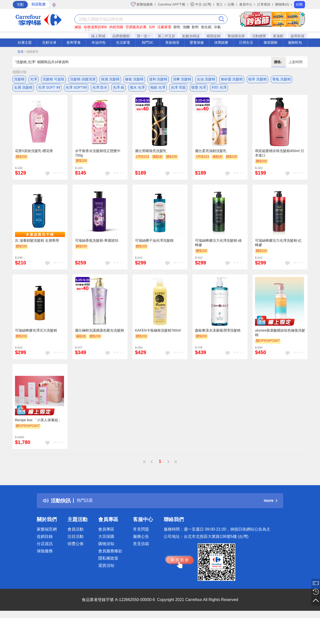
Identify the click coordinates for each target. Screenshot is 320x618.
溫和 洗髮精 (158, 79)
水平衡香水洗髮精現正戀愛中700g (97, 156)
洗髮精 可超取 (53, 79)
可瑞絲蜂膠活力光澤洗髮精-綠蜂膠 (218, 246)
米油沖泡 (99, 42)
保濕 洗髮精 (110, 79)
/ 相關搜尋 (31, 51)
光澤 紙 (118, 89)
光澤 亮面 (178, 89)
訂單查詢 (263, 4)
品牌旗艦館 (121, 36)
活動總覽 (259, 36)
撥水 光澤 (137, 89)
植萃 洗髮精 (257, 79)
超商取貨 (297, 36)
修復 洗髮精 (134, 79)
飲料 (195, 27)
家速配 (278, 36)
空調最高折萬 (136, 27)
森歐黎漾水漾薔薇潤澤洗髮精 (217, 334)
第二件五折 (166, 36)
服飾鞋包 (295, 42)
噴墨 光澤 (198, 89)
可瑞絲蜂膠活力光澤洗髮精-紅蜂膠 (278, 246)
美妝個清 (172, 42)
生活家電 (123, 42)
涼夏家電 (164, 27)
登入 (219, 4)
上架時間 (295, 62)
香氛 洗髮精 (281, 79)
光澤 (33, 79)
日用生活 (246, 42)
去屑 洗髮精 (23, 89)
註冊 (231, 4)
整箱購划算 (236, 36)
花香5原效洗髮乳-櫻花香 (34, 154)
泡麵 (186, 27)
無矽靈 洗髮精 (232, 79)
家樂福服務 (142, 4)
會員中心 (245, 4)
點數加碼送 (191, 36)
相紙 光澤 (157, 89)
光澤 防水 (99, 89)
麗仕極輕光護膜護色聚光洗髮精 (99, 334)
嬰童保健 (197, 42)
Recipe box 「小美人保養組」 (38, 423)
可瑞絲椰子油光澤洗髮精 (154, 244)
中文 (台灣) (200, 4)
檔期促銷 (213, 36)
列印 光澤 (219, 89)
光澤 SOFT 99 (49, 89)
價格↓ (279, 62)
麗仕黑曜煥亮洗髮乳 (150, 154)
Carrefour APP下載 (171, 4)
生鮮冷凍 (49, 42)
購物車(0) (282, 4)
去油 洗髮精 (206, 79)
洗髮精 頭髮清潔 (83, 79)
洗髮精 (19, 79)
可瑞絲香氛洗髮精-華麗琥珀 (96, 244)
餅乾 (177, 27)
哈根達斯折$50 (95, 27)
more (270, 504)
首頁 (21, 51)
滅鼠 (78, 27)
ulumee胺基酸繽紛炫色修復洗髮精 (280, 336)
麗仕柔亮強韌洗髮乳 (210, 154)
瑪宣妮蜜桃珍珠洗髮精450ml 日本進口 (279, 156)
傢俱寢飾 (271, 42)
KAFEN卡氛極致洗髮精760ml (158, 334)
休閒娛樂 (221, 42)
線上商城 (98, 36)
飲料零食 (74, 42)
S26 (152, 27)
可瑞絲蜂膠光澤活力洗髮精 (36, 334)
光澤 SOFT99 (76, 89)
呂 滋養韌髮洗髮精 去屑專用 (37, 244)
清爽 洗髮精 (182, 79)
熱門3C (147, 42)
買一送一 (144, 36)
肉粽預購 (116, 27)
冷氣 (217, 27)
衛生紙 (206, 27)
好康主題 (25, 42)
